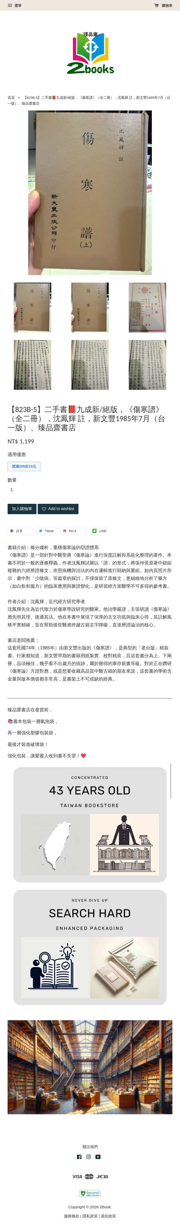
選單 (15, 5)
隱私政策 (90, 1216)
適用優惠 (17, 454)
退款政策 (108, 1216)
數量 (12, 480)
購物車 (163, 5)
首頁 (11, 98)
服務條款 (71, 1216)
